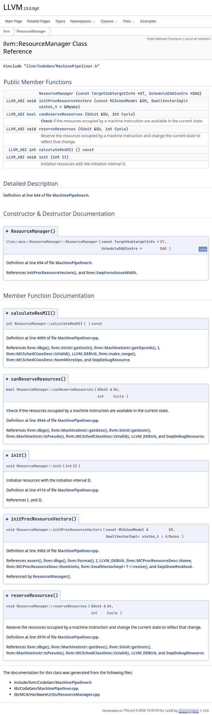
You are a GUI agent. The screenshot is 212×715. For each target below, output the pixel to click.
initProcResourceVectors (65, 100)
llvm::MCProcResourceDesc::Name (158, 560)
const (83, 93)
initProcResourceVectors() (51, 272)
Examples (148, 21)
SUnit (92, 114)
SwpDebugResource (111, 359)
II (64, 157)
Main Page (13, 21)
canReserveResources (61, 114)
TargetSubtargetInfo (113, 93)
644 (37, 195)
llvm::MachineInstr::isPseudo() (35, 436)
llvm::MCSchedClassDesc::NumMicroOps (44, 359)
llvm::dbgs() (38, 347)
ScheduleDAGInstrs (168, 93)
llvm (7, 31)
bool (31, 114)
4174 (41, 490)
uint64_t (48, 106)
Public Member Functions (164, 39)
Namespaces (82, 21)
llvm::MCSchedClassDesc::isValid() (38, 353)
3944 (41, 420)
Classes (109, 21)
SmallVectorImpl (168, 100)
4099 (41, 337)
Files (129, 21)
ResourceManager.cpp (79, 694)
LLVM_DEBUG (84, 353)
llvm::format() (81, 560)
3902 (41, 550)
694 (40, 262)
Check (46, 120)
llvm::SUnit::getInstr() (71, 347)
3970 (41, 637)
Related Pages (38, 21)
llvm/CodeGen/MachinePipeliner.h (61, 66)
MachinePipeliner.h (70, 195)
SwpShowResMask (174, 566)
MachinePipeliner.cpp (78, 337)
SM (144, 100)
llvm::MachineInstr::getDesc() (79, 430)
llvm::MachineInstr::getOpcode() (125, 347)
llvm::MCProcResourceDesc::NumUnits (42, 566)
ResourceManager (31, 31)
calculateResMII (56, 149)
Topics (60, 21)
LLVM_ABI (15, 100)
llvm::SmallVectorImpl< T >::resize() (114, 566)
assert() (34, 560)
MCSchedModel (124, 100)
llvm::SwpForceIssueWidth (111, 272)
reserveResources (57, 128)
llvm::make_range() (117, 353)
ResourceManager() (51, 576)
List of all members (198, 39)
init (43, 157)
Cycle (127, 114)
